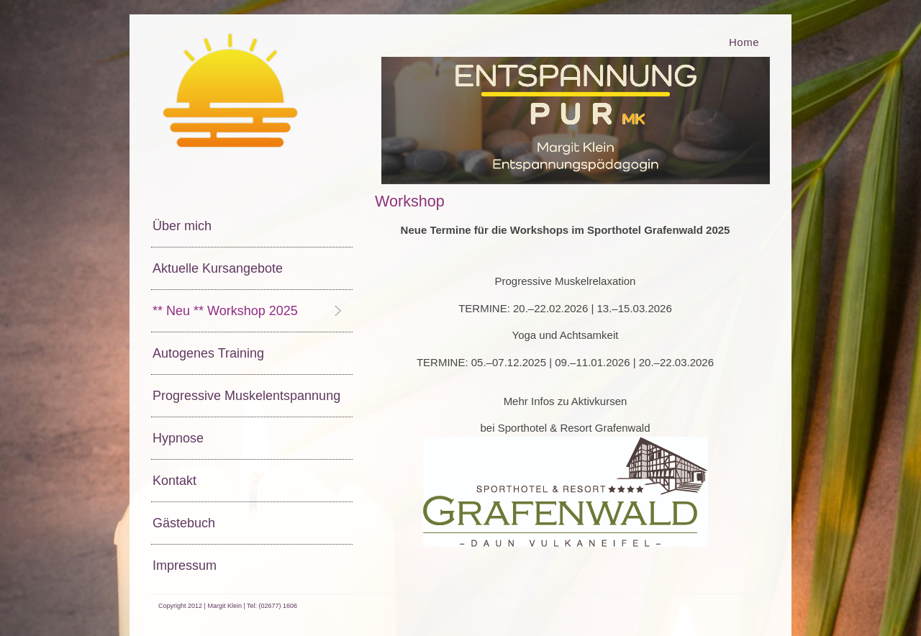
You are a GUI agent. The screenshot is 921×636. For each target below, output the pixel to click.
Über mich (182, 226)
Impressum (185, 565)
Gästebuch (184, 523)
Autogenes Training (208, 353)
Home (744, 42)
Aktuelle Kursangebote (218, 268)
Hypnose (178, 438)
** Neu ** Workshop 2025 (225, 311)
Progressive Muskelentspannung (246, 396)
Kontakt (174, 480)
